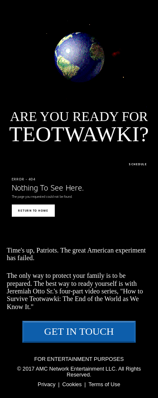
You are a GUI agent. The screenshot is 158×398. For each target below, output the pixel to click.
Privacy (47, 384)
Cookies (72, 384)
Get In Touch (79, 331)
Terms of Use (104, 384)
